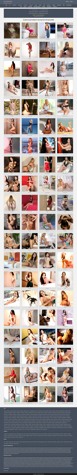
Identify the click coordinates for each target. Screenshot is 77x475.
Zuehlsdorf (16, 453)
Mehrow (49, 450)
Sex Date (31, 435)
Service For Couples (11, 437)
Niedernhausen (64, 422)
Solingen (20, 429)
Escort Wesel (66, 466)
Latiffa (47, 307)
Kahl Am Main (53, 414)
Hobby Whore (45, 433)
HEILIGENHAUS (51, 458)
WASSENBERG (28, 464)
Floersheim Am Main (59, 425)
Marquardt (46, 450)
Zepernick (12, 453)
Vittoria (12, 326)
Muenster (31, 425)
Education (28, 441)
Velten (48, 452)
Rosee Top (47, 58)
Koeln (41, 429)
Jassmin (65, 39)
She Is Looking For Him (33, 433)
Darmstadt (38, 412)
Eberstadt (63, 419)
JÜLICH (22, 459)
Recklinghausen (33, 429)
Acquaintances (19, 433)
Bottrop (28, 429)
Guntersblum (40, 414)
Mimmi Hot (65, 192)
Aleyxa (12, 307)
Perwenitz (22, 451)
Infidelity (27, 435)
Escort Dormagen (46, 465)
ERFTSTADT (63, 457)
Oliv (65, 364)
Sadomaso (58, 441)
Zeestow (9, 453)
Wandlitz (54, 452)
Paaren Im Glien (15, 451)
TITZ (60, 463)
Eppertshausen (68, 412)
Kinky (58, 435)
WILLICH (59, 464)
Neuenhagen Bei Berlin (64, 450)
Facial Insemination (40, 441)
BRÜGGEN (38, 457)
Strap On (70, 441)
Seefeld (30, 452)
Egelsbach (67, 419)
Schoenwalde (14, 452)
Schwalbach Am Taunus (50, 424)
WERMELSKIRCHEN (44, 464)
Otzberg (10, 417)
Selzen (41, 417)
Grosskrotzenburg (59, 427)
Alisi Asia (29, 192)
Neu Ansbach (44, 422)
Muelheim (16, 429)
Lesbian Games (49, 441)
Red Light (24, 435)
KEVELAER (38, 459)
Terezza (47, 77)
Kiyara (12, 39)
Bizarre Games (11, 441)
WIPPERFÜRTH (63, 464)
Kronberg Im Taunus (15, 422)
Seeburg (27, 452)
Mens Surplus (6, 443)
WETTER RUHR (55, 464)
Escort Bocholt (27, 465)
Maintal (37, 422)
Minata (12, 288)
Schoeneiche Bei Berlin (62, 451)
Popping (69, 433)
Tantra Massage (66, 441)
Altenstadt (19, 419)
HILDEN (64, 458)
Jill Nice (47, 345)
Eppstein (70, 419)
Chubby (38, 433)
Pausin (19, 451)
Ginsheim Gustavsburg (34, 414)
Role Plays (54, 441)
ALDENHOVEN (6, 457)
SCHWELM (32, 463)
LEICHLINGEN (69, 459)
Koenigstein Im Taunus (8, 427)
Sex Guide (16, 437)
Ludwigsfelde (39, 450)
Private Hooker (15, 435)
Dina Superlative (12, 345)
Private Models (9, 435)
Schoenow (10, 452)
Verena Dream (11, 364)
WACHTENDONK (18, 464)
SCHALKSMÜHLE (17, 463)
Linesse (12, 58)
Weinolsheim (64, 417)
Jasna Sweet (47, 154)
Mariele (29, 288)
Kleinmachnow (14, 450)
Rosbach (44, 424)
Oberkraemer (6, 451)
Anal (5, 441)
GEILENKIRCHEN (12, 458)
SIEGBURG (40, 463)
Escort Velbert (56, 466)
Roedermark (23, 427)
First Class (70, 435)
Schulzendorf (18, 452)
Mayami (29, 77)
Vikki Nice (12, 154)
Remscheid (38, 429)
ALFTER (10, 457)
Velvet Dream (29, 173)
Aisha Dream (12, 192)
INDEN (13, 459)
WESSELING (50, 464)
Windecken (23, 425)
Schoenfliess (6, 452)
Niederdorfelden (58, 422)
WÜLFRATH (69, 464)
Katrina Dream (65, 116)
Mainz (40, 422)
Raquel (29, 269)
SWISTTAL (58, 463)
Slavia (62, 441)
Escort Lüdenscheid (31, 466)
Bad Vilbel (40, 419)
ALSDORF (16, 457)
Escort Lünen (37, 466)
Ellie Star (11, 116)
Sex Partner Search (41, 435)
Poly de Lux (65, 269)
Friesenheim (19, 414)
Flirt (22, 433)
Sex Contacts (35, 435)
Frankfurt (14, 414)
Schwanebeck (23, 452)
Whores (61, 433)
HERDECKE (61, 458)
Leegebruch (28, 450)
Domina (20, 441)
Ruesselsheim (36, 425)
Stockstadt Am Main (45, 417)
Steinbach (61, 424)
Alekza (12, 77)
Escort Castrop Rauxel (33, 465)
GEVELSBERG (21, 458)
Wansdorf (58, 452)
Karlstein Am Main (59, 414)
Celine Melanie (65, 173)
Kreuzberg (19, 450)
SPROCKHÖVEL (49, 463)
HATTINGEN (46, 458)
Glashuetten (49, 425)
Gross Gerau (65, 427)
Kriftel (10, 422)
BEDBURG (24, 457)
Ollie (65, 77)
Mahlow (42, 450)
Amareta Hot (65, 154)
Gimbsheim (28, 414)
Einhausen (63, 412)
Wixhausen (28, 425)
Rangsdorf (30, 451)
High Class (61, 435)
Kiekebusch (10, 450)
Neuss (26, 429)
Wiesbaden (68, 417)
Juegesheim (69, 425)
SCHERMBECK (22, 463)
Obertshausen (18, 424)
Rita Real (11, 211)
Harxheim (49, 414)
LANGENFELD (59, 459)
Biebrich (43, 419)
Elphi (65, 288)
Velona (29, 154)
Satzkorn (42, 451)
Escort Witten (70, 466)
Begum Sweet (29, 403)
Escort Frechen (61, 465)
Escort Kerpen (25, 466)
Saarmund (39, 451)
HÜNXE (11, 459)
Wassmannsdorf (63, 452)
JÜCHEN (18, 459)
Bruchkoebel (53, 425)
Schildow (45, 451)
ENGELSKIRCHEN (53, 457)
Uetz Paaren (45, 452)
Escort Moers (46, 466)
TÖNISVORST (64, 463)
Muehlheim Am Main (42, 425)
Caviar (46, 441)
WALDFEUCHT (23, 464)
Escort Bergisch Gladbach (20, 465)
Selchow (32, 452)
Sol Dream (65, 135)
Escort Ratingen (51, 466)
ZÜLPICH (8, 465)
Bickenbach (6, 412)
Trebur (51, 417)
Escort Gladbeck (67, 465)
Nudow (69, 450)
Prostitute (20, 435)
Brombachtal (31, 412)
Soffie (30, 58)
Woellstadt (31, 427)
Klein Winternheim (66, 414)
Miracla (65, 307)
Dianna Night (29, 116)
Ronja (30, 345)
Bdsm (7, 441)
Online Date (65, 433)
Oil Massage (11, 443)
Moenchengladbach (11, 429)
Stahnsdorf (36, 452)
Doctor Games (16, 441)
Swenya (12, 269)
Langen (20, 422)
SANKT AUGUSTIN (10, 463)
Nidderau (53, 422)
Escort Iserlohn (20, 466)
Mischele (29, 39)
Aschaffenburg (27, 419)
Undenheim (59, 417)
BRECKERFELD (33, 457)
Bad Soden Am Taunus (34, 419)
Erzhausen (6, 414)
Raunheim (37, 424)
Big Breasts (6, 433)
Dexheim (42, 412)
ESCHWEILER (6, 458)
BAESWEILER (20, 457)
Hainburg (45, 414)
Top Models (54, 435)
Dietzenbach (50, 412)
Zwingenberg (15, 419)
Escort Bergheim (13, 465)
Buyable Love (21, 437)
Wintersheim (6, 419)
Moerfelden (18, 427)
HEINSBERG (56, 458)
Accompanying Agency (12, 433)
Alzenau (23, 419)
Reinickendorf (34, 451)
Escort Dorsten (51, 465)
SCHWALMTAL (27, 463)
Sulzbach (5, 425)
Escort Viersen (61, 466)
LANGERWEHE (64, 459)
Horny (41, 433)
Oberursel (22, 424)
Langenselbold (24, 422)
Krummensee (23, 450)
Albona (12, 403)
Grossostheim (70, 427)
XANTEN (5, 465)
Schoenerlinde (68, 451)
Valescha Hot (29, 211)
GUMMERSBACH (30, 458)
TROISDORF (68, 463)
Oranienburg (10, 451)
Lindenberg (34, 450)
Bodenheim (18, 412)
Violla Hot (65, 326)
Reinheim (18, 417)
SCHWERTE (36, 463)
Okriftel (30, 424)
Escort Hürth (15, 466)
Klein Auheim (6, 422)
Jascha (47, 288)
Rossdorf (5, 429)
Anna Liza (47, 39)
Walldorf (15, 425)
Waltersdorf (51, 452)
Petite (25, 433)
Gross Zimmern (36, 427)
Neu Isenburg (49, 422)
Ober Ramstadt (12, 424)
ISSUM (16, 459)
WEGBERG (33, 464)
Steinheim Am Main (66, 424)
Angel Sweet (47, 192)
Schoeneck (27, 427)
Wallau (12, 425)
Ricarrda (29, 364)
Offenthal (26, 424)
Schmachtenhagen (50, 451)
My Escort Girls (8, 1)
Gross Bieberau (41, 427)
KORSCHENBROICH (46, 459)
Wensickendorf (68, 452)
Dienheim (46, 412)
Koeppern (14, 427)
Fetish (32, 441)
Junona (12, 173)
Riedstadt (22, 417)
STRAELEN (54, 463)
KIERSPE (41, 459)
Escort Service (65, 435)
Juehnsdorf (6, 450)
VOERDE (13, 464)
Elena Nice (47, 116)
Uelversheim (54, 417)
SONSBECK (44, 463)
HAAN (35, 458)
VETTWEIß (10, 464)
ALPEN (13, 457)
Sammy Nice (47, 173)
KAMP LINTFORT (29, 459)
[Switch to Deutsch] (67, 2)
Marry (47, 269)
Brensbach (22, 412)
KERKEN (34, 459)
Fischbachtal (10, 414)
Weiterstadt (19, 425)
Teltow (42, 452)
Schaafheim (30, 417)
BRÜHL (41, 457)
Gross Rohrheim (47, 427)
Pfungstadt (33, 424)
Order (53, 433)
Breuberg (26, 412)
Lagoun (65, 345)
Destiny (47, 403)
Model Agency (57, 433)
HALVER (37, 458)
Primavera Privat (65, 403)
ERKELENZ (68, 457)
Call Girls (5, 437)
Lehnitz (31, 450)
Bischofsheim (48, 419)
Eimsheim (59, 412)
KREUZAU (51, 459)
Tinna (65, 211)
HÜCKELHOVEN (69, 458)
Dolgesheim (55, 412)
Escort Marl (42, 466)
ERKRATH (71, 457)
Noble (27, 433)
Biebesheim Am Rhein (12, 412)
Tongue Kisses (16, 443)
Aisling (47, 211)
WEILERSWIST (38, 464)
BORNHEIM (29, 457)
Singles (46, 435)
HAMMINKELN (41, 458)
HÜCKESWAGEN (6, 459)
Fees (6, 5)
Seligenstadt (57, 424)
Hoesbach (65, 425)
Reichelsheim (14, 417)
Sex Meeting (50, 435)
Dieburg (52, 419)
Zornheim (10, 419)
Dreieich (59, 419)
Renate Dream (29, 135)
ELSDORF (48, 457)
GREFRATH (25, 458)
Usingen (9, 425)
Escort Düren (57, 465)
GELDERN (16, 458)
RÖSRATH (5, 463)
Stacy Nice (47, 135)
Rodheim (25, 417)
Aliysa (47, 326)
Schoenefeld (56, 451)
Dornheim (56, 419)
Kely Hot (11, 135)
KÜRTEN (55, 459)
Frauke (29, 326)
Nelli (29, 307)
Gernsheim (23, 414)
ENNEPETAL (59, 457)
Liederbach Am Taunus (32, 422)
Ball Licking (24, 441)
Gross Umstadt (53, 427)
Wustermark (6, 453)
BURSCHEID (45, 457)
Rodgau (41, 424)
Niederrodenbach (7, 424)
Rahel (47, 364)
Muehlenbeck (53, 450)
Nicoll (65, 58)
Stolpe (39, 452)
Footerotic (35, 441)
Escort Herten (11, 466)
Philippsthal (26, 451)
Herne (23, 429)
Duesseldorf (45, 429)
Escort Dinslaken (40, 465)
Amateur (5, 435)
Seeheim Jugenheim (35, 417)
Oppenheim (6, 417)
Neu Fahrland (58, 450)
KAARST (24, 459)
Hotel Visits (50, 433)
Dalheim (34, 412)
